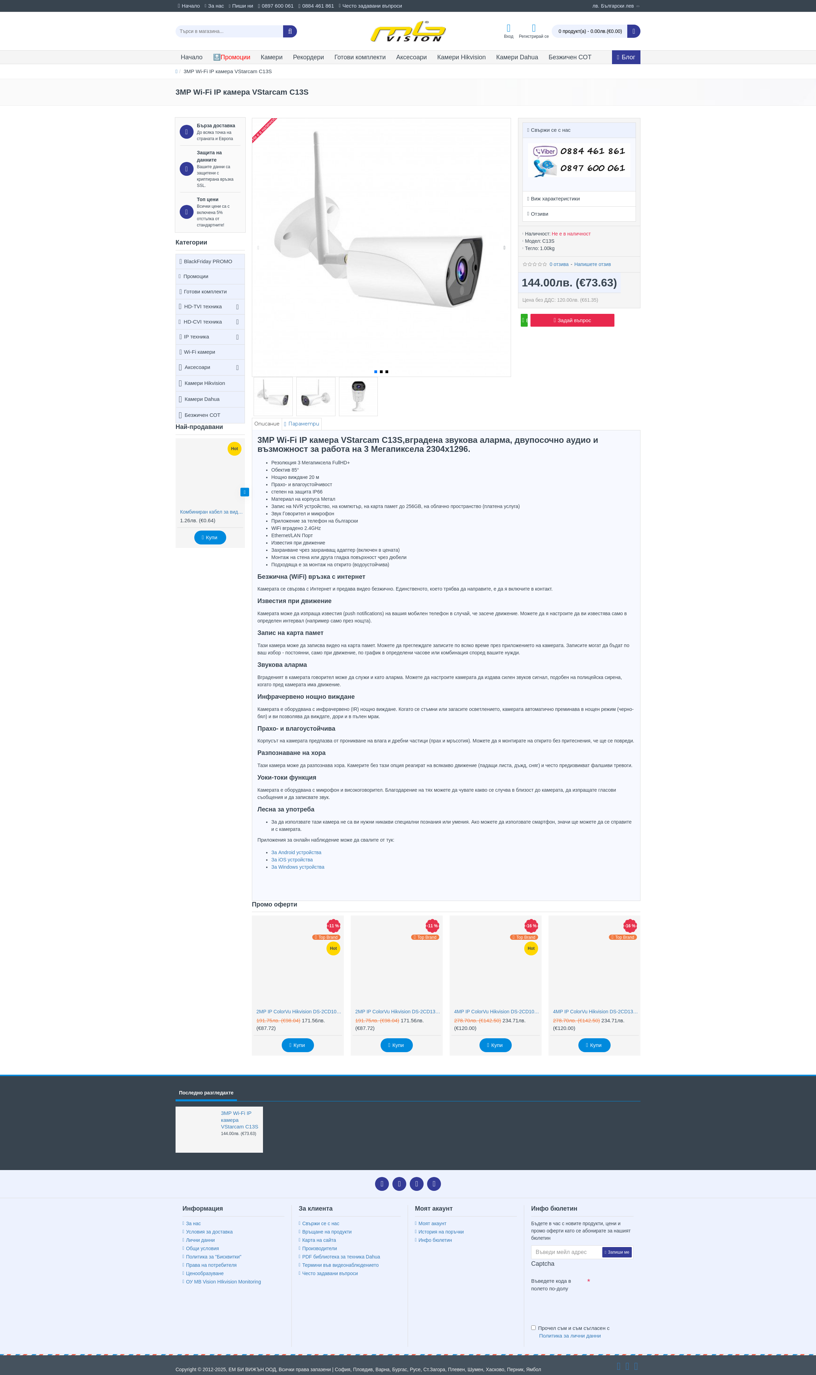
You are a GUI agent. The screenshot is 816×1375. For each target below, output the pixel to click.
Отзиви (539, 205)
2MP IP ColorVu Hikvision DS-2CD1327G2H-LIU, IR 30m (398, 1003)
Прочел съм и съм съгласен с (570, 1323)
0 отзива (559, 255)
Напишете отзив (592, 255)
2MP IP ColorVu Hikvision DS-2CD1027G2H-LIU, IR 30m (299, 1003)
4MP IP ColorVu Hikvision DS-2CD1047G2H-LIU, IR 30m (497, 1003)
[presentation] (579, 1298)
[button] (244, 492)
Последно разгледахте (206, 1084)
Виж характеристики (555, 190)
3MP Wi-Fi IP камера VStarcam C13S (239, 1111)
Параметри (310, 424)
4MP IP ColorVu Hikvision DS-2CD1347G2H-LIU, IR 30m (596, 1003)
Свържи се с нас (550, 130)
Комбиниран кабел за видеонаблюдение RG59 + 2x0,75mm (211, 512)
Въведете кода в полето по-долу (551, 1276)
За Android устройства (296, 852)
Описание (269, 424)
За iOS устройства (292, 859)
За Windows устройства (297, 867)
